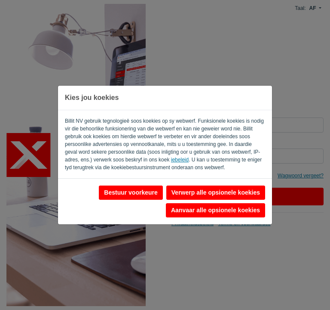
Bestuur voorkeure (130, 192)
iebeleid (180, 160)
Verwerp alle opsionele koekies (215, 192)
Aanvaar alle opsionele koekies (215, 210)
